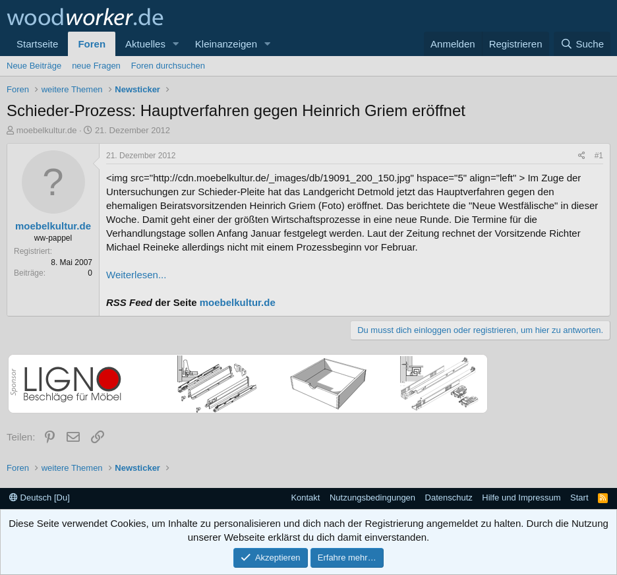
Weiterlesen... (136, 274)
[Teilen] (581, 156)
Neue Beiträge (34, 66)
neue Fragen (96, 66)
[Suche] (582, 44)
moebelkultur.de (46, 130)
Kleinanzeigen (226, 43)
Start (579, 497)
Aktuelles (145, 43)
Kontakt (305, 497)
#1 (599, 155)
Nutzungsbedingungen (372, 497)
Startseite (37, 43)
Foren (91, 43)
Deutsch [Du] (39, 497)
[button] (176, 44)
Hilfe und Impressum (521, 497)
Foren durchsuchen (168, 66)
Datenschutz (449, 497)
